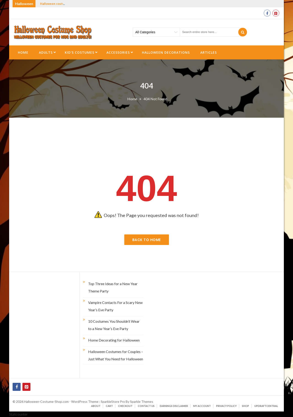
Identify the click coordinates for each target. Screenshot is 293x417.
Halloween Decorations (166, 52)
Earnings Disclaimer (174, 405)
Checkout (125, 405)
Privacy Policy (226, 405)
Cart (109, 405)
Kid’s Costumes (79, 52)
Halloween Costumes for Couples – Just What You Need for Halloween (115, 355)
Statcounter (18, 414)
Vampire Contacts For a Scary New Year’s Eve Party (115, 306)
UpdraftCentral (266, 405)
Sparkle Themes (141, 401)
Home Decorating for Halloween (114, 340)
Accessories (118, 52)
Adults (46, 52)
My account (202, 405)
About (95, 405)
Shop (245, 405)
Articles (208, 52)
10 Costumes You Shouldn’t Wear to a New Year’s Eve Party (114, 325)
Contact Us (146, 405)
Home (23, 52)
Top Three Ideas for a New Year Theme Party (113, 287)
